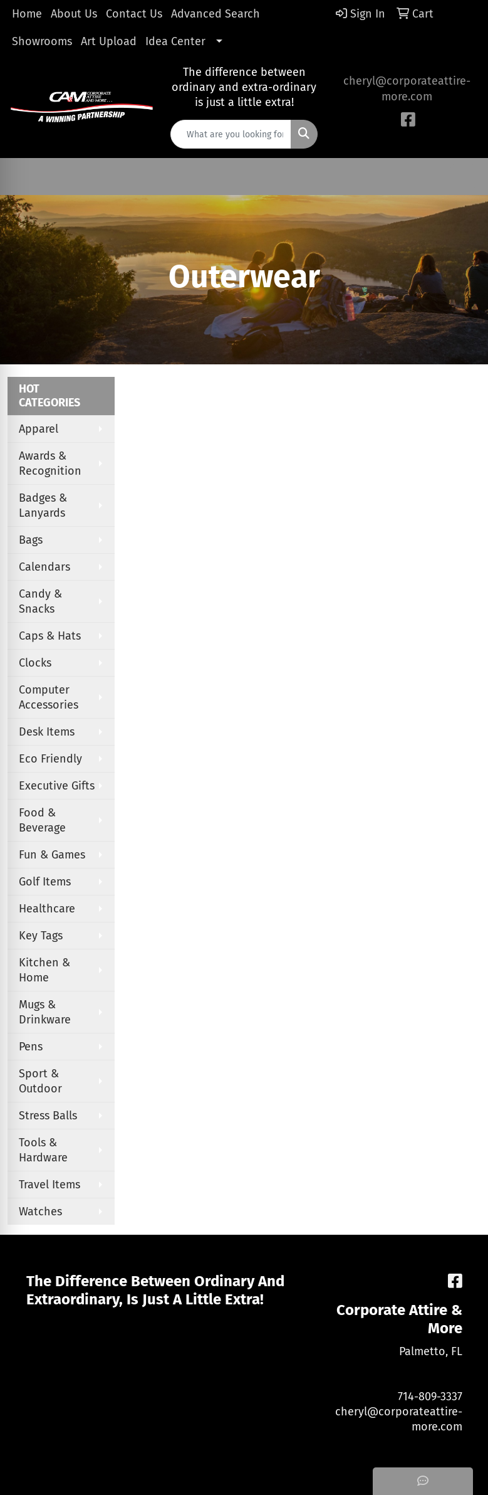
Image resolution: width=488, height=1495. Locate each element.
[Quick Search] (231, 134)
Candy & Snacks (40, 601)
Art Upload (109, 41)
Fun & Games (52, 855)
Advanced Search (215, 14)
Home (27, 14)
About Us (74, 14)
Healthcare (47, 909)
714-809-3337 (430, 1396)
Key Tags (41, 936)
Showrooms (42, 41)
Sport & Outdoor (40, 1081)
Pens (31, 1047)
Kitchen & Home (44, 970)
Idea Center (175, 41)
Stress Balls (48, 1116)
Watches (40, 1211)
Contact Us (134, 14)
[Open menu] (462, 176)
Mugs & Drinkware (45, 1012)
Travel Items (49, 1184)
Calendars (44, 567)
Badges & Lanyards (43, 505)
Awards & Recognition (50, 463)
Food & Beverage (42, 820)
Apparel (38, 429)
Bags (31, 540)
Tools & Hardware (43, 1150)
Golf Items (45, 882)
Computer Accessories (48, 697)
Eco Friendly (50, 759)
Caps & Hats (50, 636)
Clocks (35, 663)
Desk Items (47, 732)
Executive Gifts (57, 786)
